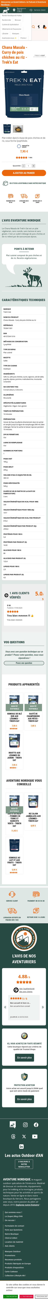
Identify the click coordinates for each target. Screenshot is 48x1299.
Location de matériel (14, 1242)
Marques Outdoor (13, 1251)
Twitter (24, 1136)
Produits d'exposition (14, 1267)
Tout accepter (10, 1296)
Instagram (25, 1124)
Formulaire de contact (14, 1226)
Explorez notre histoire (27, 1204)
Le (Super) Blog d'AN (14, 1216)
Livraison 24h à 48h (24, 201)
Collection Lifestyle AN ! (15, 1275)
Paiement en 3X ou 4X (10, 201)
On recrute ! (10, 1220)
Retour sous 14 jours (37, 201)
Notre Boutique (12, 1234)
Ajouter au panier (24, 172)
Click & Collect (11, 1238)
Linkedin (21, 1146)
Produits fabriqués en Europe (18, 1263)
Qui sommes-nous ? (13, 1212)
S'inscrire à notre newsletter (24, 1164)
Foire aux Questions (13, 1230)
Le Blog (13, 1125)
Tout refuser (26, 1296)
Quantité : (17, 166)
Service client (12, 901)
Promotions (10, 1255)
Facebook (36, 1124)
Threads (13, 1136)
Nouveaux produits (13, 1259)
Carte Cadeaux (11, 1271)
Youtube (34, 1136)
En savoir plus (24, 1057)
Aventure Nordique (16, 1179)
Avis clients (10, 1246)
